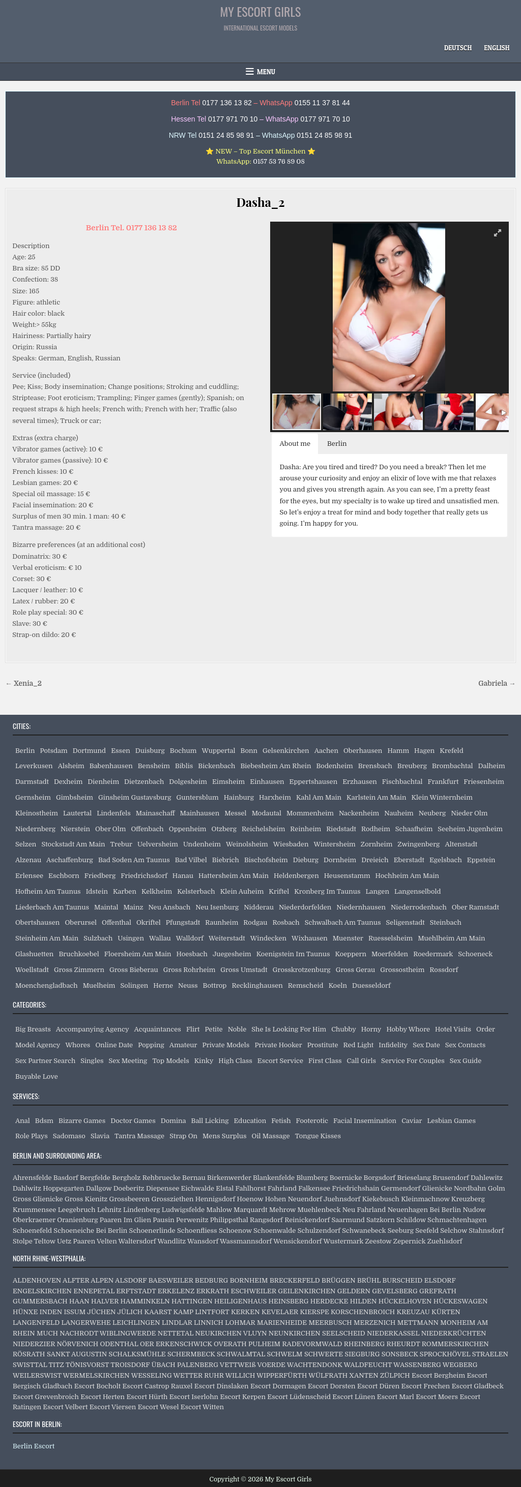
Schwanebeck (364, 1230)
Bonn (249, 750)
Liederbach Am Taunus (52, 907)
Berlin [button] (337, 443)
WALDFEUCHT (367, 1365)
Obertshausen (37, 922)
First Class (325, 1061)
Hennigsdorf (215, 1199)
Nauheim (398, 813)
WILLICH (240, 1375)
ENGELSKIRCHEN (42, 1291)
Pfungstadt (183, 922)
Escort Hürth (146, 1397)
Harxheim (275, 797)
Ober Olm (110, 829)
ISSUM (74, 1312)
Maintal (106, 907)
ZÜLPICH (395, 1375)
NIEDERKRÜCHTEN (453, 1333)
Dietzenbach (144, 781)
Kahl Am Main (318, 797)
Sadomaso (69, 1136)
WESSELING (151, 1375)
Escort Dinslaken (221, 1386)
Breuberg (412, 766)
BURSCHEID (402, 1280)
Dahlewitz (487, 1177)
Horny (371, 1029)
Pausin (163, 1220)
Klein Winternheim (441, 797)
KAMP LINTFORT (201, 1312)
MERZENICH (374, 1322)
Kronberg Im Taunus (327, 891)
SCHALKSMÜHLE (137, 1354)
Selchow (453, 1230)
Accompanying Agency (92, 1029)
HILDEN (363, 1301)
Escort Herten (102, 1397)
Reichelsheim (263, 829)
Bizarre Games (82, 1121)
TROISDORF (130, 1365)
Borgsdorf (380, 1177)
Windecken (268, 938)
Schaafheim (414, 829)
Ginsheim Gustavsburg (134, 797)
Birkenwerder (229, 1177)
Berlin (25, 750)
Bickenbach (216, 766)
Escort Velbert (65, 1407)
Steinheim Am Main (46, 938)
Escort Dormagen (278, 1386)
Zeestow (378, 1241)
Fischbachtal (402, 781)
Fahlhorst (251, 1188)
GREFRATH (437, 1291)
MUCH (47, 1333)
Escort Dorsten (332, 1386)
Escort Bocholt (97, 1386)
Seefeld (427, 1230)
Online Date (114, 1045)
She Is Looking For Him (288, 1029)
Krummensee (34, 1209)
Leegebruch (77, 1209)
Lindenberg (141, 1209)
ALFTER (76, 1280)
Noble (237, 1029)
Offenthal (116, 922)
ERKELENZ (176, 1291)
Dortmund (89, 750)
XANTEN (363, 1375)
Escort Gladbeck (478, 1386)
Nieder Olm (469, 813)
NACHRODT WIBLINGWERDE (108, 1333)
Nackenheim (359, 813)
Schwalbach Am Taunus (343, 922)
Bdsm (44, 1121)
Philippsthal (229, 1220)
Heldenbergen (296, 875)
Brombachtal (452, 766)
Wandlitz (171, 1241)
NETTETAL (175, 1333)
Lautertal (77, 813)
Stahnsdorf (486, 1230)
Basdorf (65, 1177)
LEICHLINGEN (136, 1322)
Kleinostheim (36, 813)
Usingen (131, 938)
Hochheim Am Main (407, 875)
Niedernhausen (361, 907)
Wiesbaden (291, 844)
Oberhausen (362, 750)
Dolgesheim (188, 781)
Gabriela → (496, 683)
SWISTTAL (30, 1365)
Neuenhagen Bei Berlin (424, 1209)
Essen (120, 750)
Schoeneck (475, 954)
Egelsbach (445, 860)
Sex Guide (465, 1061)
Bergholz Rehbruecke (146, 1177)
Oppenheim (188, 829)
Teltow (44, 1241)
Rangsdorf (266, 1220)
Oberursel (81, 922)
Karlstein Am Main (376, 797)
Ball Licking (209, 1121)
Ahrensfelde (32, 1177)
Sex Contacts (465, 1045)
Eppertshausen (313, 781)
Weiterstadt (227, 938)
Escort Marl (395, 1397)
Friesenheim (484, 781)
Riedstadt (341, 829)
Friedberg (100, 875)
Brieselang (413, 1177)
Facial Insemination (364, 1121)
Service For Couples (413, 1061)
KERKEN (245, 1312)
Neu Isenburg (217, 907)
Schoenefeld (32, 1230)
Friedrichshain (355, 1188)
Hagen (424, 750)
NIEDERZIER (34, 1344)
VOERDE (271, 1365)
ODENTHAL (119, 1344)
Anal (22, 1121)
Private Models (225, 1045)
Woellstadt (32, 970)
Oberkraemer (34, 1220)
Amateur (183, 1045)
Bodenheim (334, 766)
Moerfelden (389, 954)
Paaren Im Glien (125, 1220)
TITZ (56, 1365)
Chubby (343, 1029)
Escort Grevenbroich (46, 1397)
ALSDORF (131, 1280)
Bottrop (215, 985)
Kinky (204, 1061)
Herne (163, 985)
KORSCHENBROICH (363, 1312)
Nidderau (259, 907)
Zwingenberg (418, 844)
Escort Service (280, 1061)
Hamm (398, 750)
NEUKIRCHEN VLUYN (231, 1333)
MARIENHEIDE (282, 1322)
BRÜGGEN (339, 1280)
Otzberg (224, 829)
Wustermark (343, 1241)
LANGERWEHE (86, 1322)
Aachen (326, 750)
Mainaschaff (155, 813)
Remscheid (306, 985)
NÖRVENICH (78, 1344)
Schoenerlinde (152, 1230)
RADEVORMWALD (312, 1344)
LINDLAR (177, 1322)
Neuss (188, 985)
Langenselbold (417, 891)
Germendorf (400, 1188)
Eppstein (481, 860)
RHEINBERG (364, 1344)
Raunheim (221, 922)
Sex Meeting (128, 1061)
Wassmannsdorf (246, 1241)
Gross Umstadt (243, 970)
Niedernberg (35, 829)
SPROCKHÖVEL (445, 1354)
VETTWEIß (238, 1365)
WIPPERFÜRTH (281, 1375)
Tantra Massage (139, 1136)
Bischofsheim (266, 860)
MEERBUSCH (330, 1322)
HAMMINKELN (145, 1301)
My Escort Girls (260, 11)
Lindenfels (114, 813)
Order (485, 1029)
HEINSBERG (289, 1301)
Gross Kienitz (86, 1199)
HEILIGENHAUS (240, 1301)
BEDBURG (211, 1280)
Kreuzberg (468, 1199)
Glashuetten (34, 954)
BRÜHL (369, 1280)
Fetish (281, 1121)
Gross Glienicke (38, 1199)
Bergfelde (95, 1177)
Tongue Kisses (318, 1136)
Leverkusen (34, 766)
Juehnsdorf (342, 1199)
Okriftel (148, 922)
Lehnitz (109, 1209)
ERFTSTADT (136, 1291)
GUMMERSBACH (40, 1301)
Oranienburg (77, 1220)
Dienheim (103, 781)
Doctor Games (133, 1121)
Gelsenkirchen (286, 750)
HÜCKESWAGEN (460, 1301)
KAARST (158, 1312)
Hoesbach (191, 954)
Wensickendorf (297, 1241)
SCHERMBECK (191, 1354)
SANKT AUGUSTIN (77, 1354)
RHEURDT (403, 1344)
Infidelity (393, 1045)
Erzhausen (359, 781)
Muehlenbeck (318, 1209)
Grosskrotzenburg (302, 970)
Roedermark (433, 954)
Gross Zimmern (79, 970)
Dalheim (491, 766)
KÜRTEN (445, 1312)
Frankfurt (443, 781)
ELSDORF (440, 1280)
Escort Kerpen (243, 1397)
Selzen (25, 844)
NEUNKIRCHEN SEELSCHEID (317, 1333)
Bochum (183, 750)
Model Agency (38, 1045)
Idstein (97, 891)
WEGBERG (460, 1365)
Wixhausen (310, 938)
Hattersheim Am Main (233, 875)
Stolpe (23, 1241)
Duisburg (150, 750)
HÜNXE (25, 1312)
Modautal (266, 813)
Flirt (193, 1029)
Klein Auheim (242, 891)
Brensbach (375, 766)
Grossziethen (173, 1199)
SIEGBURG (362, 1354)
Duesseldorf (371, 985)
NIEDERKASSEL (393, 1333)
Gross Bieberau (133, 970)
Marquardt (251, 1209)
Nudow (473, 1209)
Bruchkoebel (79, 954)
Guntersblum (197, 797)
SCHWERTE (323, 1354)
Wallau (160, 938)
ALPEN (102, 1280)
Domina (173, 1121)
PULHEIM (264, 1344)
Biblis (184, 766)
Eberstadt (409, 860)
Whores (77, 1045)
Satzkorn (380, 1220)
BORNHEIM (249, 1280)
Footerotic (312, 1121)
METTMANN (418, 1322)
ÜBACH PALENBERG (185, 1365)
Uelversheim (157, 844)
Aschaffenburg (69, 860)
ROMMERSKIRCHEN (455, 1344)
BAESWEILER (171, 1280)
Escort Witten (202, 1407)
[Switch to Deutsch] (458, 48)
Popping (151, 1045)
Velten (107, 1241)
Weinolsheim (247, 844)
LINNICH (208, 1322)
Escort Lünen (353, 1397)
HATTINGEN (191, 1301)
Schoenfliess (197, 1230)
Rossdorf (443, 970)
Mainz (133, 907)
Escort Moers (437, 1397)
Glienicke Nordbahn (454, 1188)
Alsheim (71, 766)
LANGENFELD (36, 1322)
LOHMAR (240, 1322)
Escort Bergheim (438, 1375)
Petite (214, 1029)
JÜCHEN (101, 1312)
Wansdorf (202, 1241)
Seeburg (401, 1230)
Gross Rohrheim (189, 970)
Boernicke (346, 1177)
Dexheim (68, 781)
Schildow (411, 1220)
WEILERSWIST (37, 1375)
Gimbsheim (74, 797)
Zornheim (377, 844)
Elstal (225, 1188)
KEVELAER (280, 1312)
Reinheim (305, 829)
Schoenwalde (274, 1230)
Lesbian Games (451, 1121)
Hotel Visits (453, 1029)
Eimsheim (228, 781)
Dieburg (306, 860)
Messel (235, 813)
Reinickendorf (307, 1220)
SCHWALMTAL (241, 1354)
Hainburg (239, 797)
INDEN (51, 1312)
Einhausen (267, 781)
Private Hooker (278, 1045)
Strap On (183, 1136)
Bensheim (154, 766)
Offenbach (147, 829)
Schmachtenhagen (456, 1220)
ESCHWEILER (253, 1291)
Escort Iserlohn (193, 1397)
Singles (91, 1061)
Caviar (411, 1121)
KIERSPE (314, 1312)
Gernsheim (33, 797)
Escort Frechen (425, 1386)
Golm (496, 1188)
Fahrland (282, 1188)
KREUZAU (413, 1312)
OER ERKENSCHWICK (176, 1344)
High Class (235, 1061)
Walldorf (190, 938)
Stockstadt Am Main (73, 844)
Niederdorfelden (305, 907)
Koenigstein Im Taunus (293, 954)
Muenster (348, 938)
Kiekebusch (380, 1199)
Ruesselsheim (390, 938)
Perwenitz (192, 1220)
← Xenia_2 (23, 683)
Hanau (182, 875)
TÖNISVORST (87, 1365)
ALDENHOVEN (37, 1280)
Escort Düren (378, 1386)
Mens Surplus (224, 1136)
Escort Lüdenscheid (299, 1397)
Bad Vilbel (191, 860)
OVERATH (230, 1344)
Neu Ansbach (169, 907)
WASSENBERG (417, 1365)
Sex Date (426, 1045)
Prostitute (322, 1045)
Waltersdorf (137, 1241)
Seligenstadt (405, 922)
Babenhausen (111, 766)
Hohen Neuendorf (293, 1199)
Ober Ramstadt (475, 907)
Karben (124, 891)
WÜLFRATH (328, 1375)
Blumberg (312, 1177)
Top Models (170, 1061)
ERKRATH (212, 1291)
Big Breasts (33, 1029)
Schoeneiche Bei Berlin (90, 1230)
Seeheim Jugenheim (470, 829)
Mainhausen (199, 813)
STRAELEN (490, 1354)
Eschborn (63, 875)
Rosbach (285, 922)
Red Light (358, 1045)
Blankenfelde (274, 1177)
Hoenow (250, 1199)
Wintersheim (334, 844)
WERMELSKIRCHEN (96, 1375)
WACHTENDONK (314, 1365)
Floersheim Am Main (137, 954)
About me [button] (294, 443)
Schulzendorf (319, 1230)
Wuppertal (219, 750)
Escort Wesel (158, 1407)
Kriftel (279, 891)
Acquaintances (157, 1029)
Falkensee (314, 1188)
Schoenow (235, 1230)
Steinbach (445, 922)
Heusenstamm (347, 875)
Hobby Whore (408, 1029)
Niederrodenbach (419, 907)
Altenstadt (461, 844)
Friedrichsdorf (144, 875)
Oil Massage (271, 1136)
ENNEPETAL (93, 1291)
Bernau (194, 1177)
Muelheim (99, 985)
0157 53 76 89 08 (279, 161)
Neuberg (432, 813)
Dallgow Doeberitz (115, 1188)
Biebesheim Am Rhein (275, 766)
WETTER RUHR (198, 1375)
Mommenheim (310, 813)
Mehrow (282, 1209)
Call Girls (362, 1061)
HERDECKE (329, 1301)
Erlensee (29, 875)
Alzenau (28, 860)
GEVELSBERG (394, 1291)
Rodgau (255, 922)
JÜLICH (129, 1312)
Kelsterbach (196, 891)
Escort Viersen (113, 1407)
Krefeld (451, 750)
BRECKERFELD (295, 1280)
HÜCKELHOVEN (405, 1301)
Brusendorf (450, 1177)
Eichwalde (197, 1188)
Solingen (134, 985)
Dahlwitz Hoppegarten (48, 1188)
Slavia (100, 1136)
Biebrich (225, 860)
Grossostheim (402, 970)
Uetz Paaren (76, 1241)
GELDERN (353, 1291)
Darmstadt (32, 781)
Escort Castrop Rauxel (157, 1386)
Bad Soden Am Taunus (134, 860)
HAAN (79, 1301)
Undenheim (202, 844)
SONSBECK (400, 1354)
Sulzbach (97, 938)
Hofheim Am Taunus (48, 891)
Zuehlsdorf (444, 1241)
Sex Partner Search (45, 1061)
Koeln (338, 985)
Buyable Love (36, 1076)
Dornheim (340, 860)
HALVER (105, 1301)
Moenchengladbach (46, 985)
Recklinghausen (256, 985)
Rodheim (375, 829)
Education (250, 1121)
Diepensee (162, 1188)
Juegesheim (232, 954)
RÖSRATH (29, 1354)
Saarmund (348, 1220)
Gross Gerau (355, 970)
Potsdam (53, 750)
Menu (266, 72)
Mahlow (219, 1209)
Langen (377, 891)
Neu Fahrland (364, 1209)
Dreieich (374, 860)
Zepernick (409, 1241)
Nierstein (75, 829)
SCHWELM (284, 1354)
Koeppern (350, 954)
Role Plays (31, 1136)
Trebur (121, 844)
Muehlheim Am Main (451, 938)
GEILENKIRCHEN (306, 1291)
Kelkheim (156, 891)
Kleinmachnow (425, 1199)
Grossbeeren (129, 1199)
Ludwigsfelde (183, 1209)
